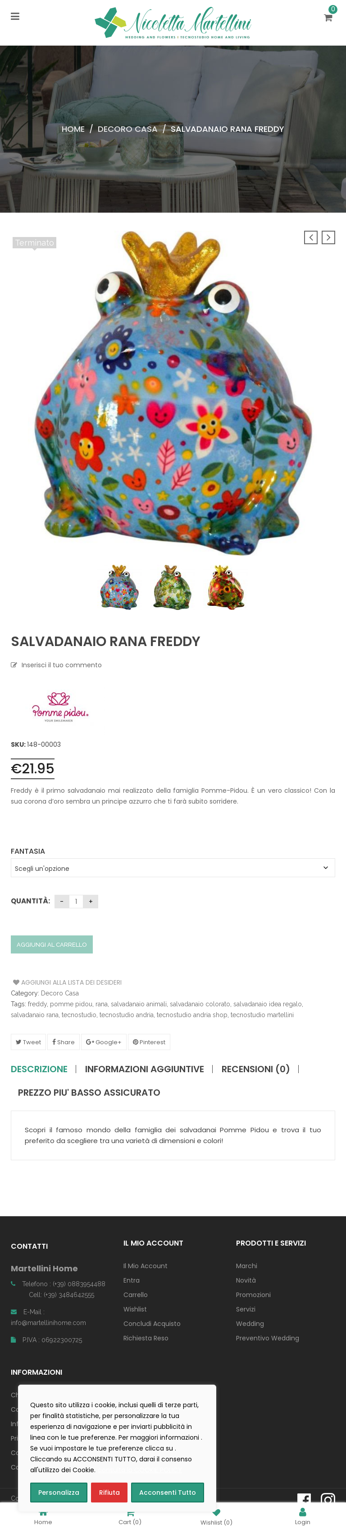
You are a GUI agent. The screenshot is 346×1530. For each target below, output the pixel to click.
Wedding (250, 1323)
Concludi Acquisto (152, 1323)
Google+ (104, 1042)
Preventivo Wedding (267, 1338)
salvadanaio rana (35, 1014)
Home (73, 129)
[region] (117, 1448)
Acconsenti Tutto (167, 1492)
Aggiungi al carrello (52, 944)
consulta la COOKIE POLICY (140, 1469)
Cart (129, 1516)
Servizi (245, 1309)
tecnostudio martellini (262, 1014)
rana (102, 1004)
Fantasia (28, 851)
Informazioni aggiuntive (144, 1069)
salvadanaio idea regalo (267, 1004)
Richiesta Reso (145, 1338)
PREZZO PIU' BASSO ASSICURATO (89, 1092)
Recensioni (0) (256, 1069)
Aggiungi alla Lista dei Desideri (47, 982)
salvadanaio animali (139, 1004)
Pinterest (149, 1042)
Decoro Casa (128, 129)
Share (63, 1042)
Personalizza (58, 1492)
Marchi (246, 1265)
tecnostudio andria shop (192, 1014)
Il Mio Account (145, 1265)
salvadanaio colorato (200, 1004)
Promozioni (253, 1294)
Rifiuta (109, 1492)
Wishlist (135, 1309)
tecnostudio (79, 1014)
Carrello (135, 1294)
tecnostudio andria (127, 1014)
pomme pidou (71, 1004)
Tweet (28, 1042)
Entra (131, 1280)
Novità (246, 1280)
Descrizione (39, 1069)
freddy (37, 1004)
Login (302, 1516)
